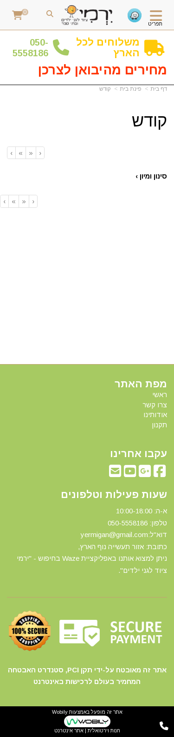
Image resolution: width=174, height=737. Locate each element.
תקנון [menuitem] (159, 425)
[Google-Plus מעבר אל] (145, 474)
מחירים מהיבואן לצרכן (102, 70)
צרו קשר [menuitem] (154, 405)
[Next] (20, 153)
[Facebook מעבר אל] (160, 474)
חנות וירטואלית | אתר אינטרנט (87, 730)
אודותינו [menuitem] (155, 414)
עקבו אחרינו (138, 453)
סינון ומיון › (151, 176)
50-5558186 (30, 47)
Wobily (60, 712)
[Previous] (31, 153)
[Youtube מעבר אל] (130, 474)
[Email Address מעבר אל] (115, 474)
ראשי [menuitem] (159, 394)
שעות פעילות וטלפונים (114, 494)
